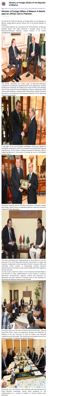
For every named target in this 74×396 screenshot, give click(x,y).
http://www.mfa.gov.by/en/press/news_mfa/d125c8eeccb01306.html (25, 8)
